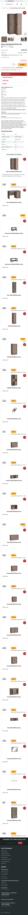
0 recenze (11, 47)
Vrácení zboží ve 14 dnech (6, 859)
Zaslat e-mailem (5, 69)
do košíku (13, 184)
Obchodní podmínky (5, 853)
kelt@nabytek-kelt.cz (5, 895)
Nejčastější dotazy (5, 57)
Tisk (18, 69)
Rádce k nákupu (4, 857)
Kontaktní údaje (4, 850)
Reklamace (3, 863)
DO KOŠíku (22, 64)
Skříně (7, 8)
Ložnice (3, 8)
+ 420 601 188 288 (10, 1)
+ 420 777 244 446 (5, 904)
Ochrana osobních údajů (6, 855)
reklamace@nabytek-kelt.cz (6, 905)
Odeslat (20, 842)
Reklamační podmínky (5, 861)
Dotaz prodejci (13, 69)
